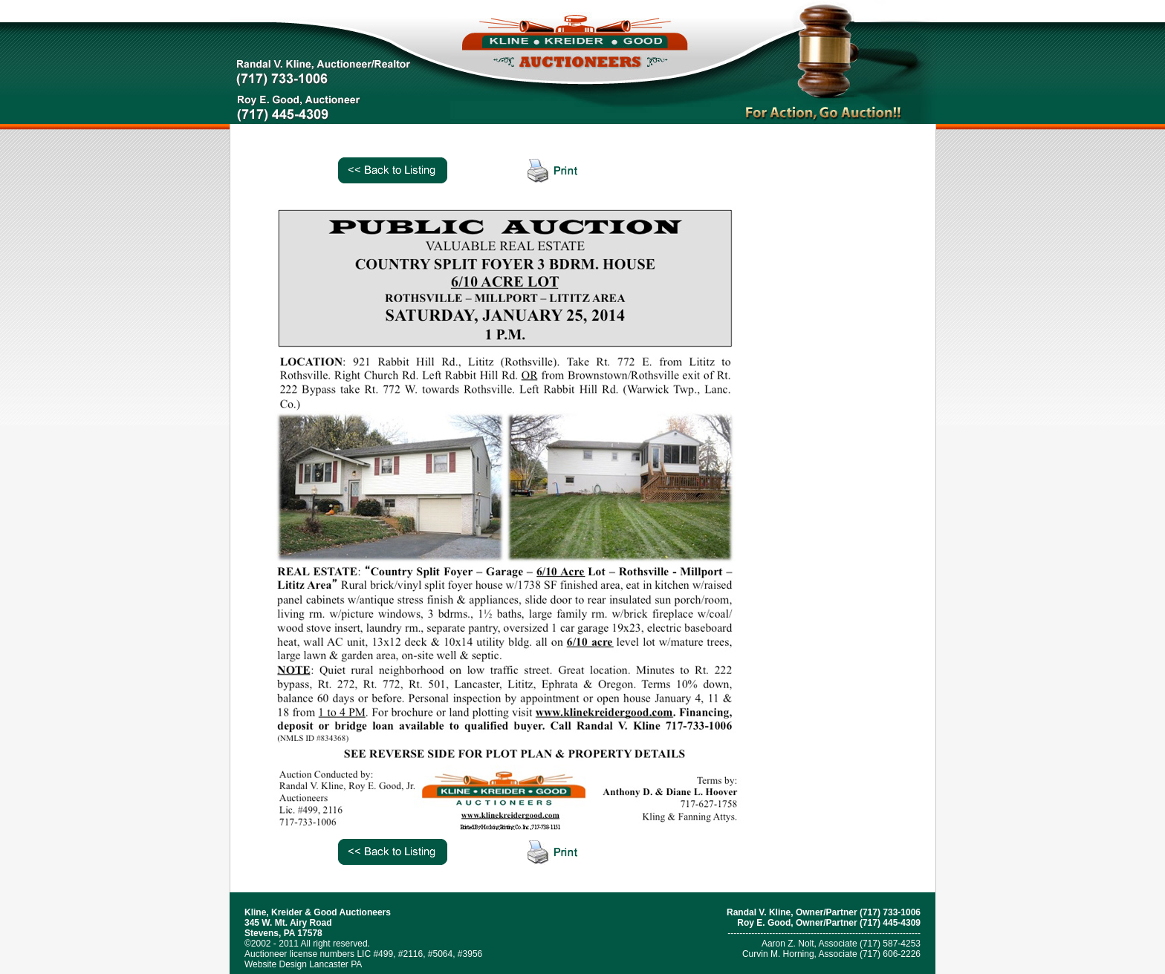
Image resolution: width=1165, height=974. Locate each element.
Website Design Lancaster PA (303, 964)
